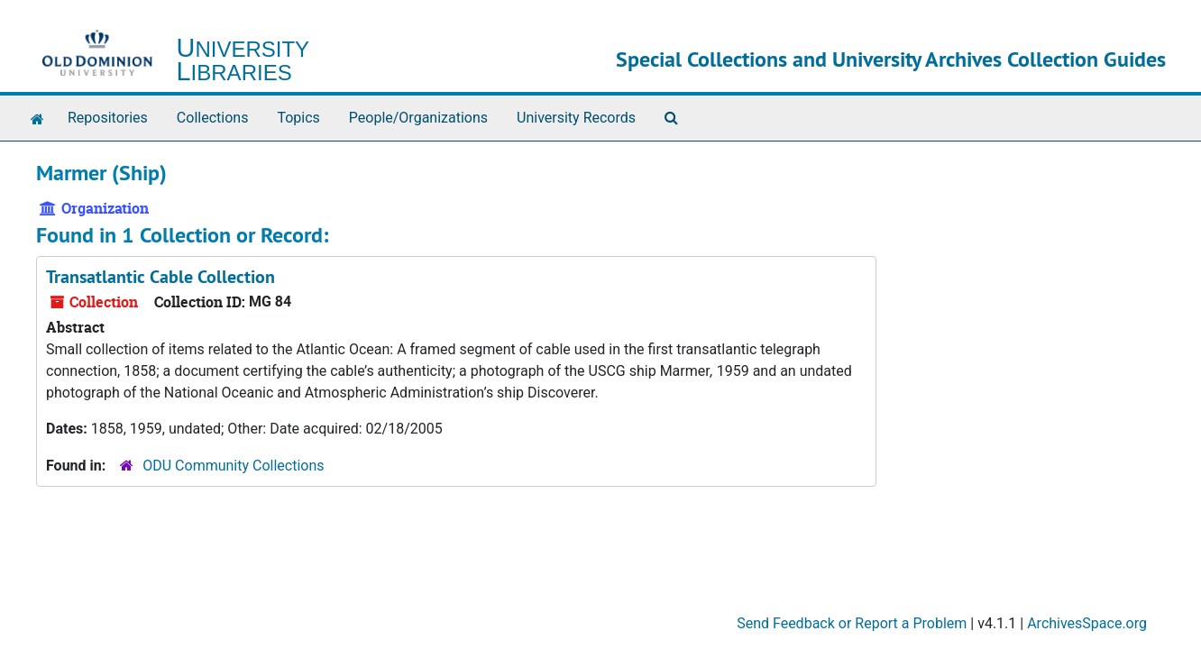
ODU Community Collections (233, 465)
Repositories (108, 117)
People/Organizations (418, 117)
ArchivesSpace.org (1087, 623)
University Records (576, 117)
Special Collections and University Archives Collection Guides (891, 59)
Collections (213, 117)
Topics (298, 117)
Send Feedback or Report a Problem (852, 623)
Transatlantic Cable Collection (160, 276)
